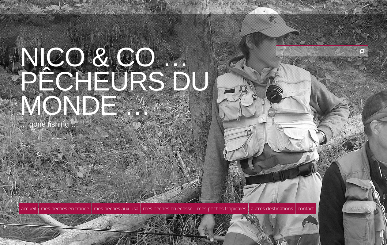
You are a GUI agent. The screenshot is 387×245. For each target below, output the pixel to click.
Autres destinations (272, 208)
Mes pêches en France (65, 208)
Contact (306, 208)
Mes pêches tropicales (221, 208)
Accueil (28, 208)
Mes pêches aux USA (116, 208)
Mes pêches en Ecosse (168, 208)
